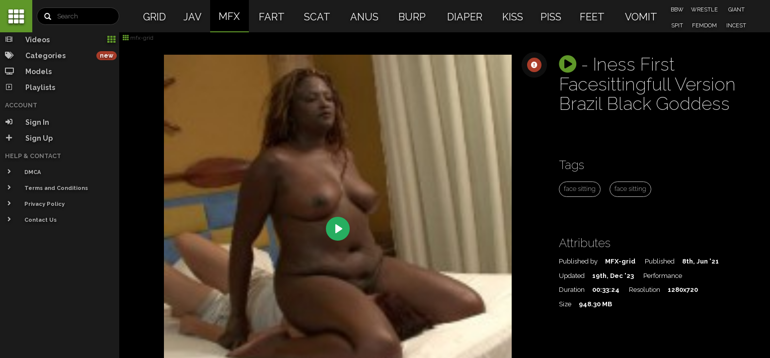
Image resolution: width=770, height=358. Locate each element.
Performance (662, 275)
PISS (550, 17)
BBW (677, 9)
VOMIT (641, 17)
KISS (512, 17)
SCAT (317, 17)
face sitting (580, 188)
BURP (412, 17)
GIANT (736, 9)
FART (272, 17)
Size (565, 304)
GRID (154, 17)
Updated (572, 275)
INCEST (736, 25)
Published (660, 261)
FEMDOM (704, 25)
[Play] (338, 229)
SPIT (677, 25)
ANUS (364, 17)
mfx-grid (138, 37)
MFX (229, 16)
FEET (592, 17)
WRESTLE (704, 9)
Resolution (644, 289)
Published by (578, 261)
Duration (572, 289)
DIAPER (464, 17)
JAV (192, 17)
